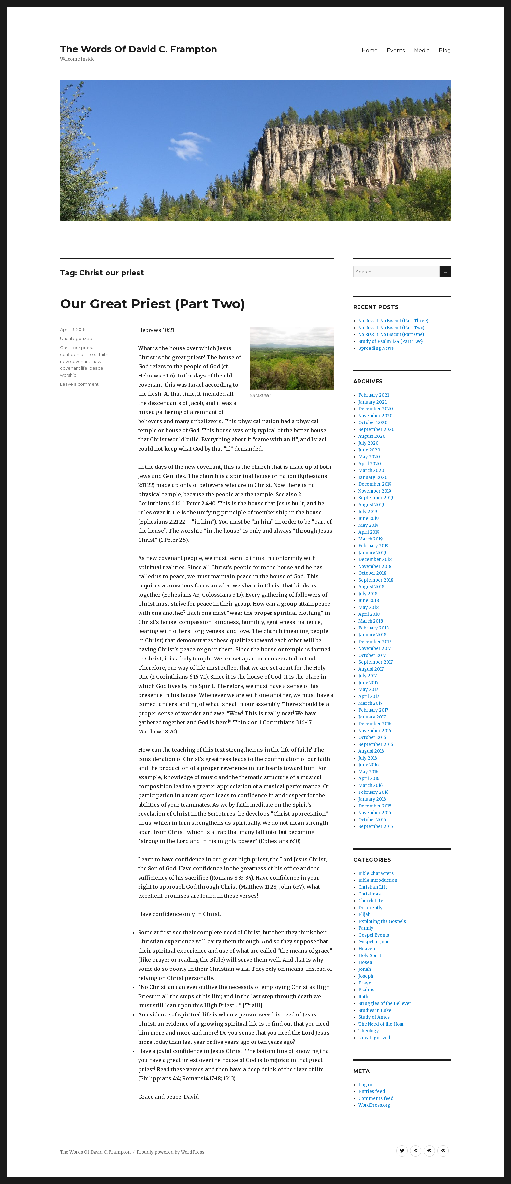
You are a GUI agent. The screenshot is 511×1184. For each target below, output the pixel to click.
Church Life (370, 901)
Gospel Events (373, 935)
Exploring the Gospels (382, 921)
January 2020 (372, 477)
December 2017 (374, 641)
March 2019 (370, 539)
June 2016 (368, 765)
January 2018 (372, 635)
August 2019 (371, 505)
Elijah (364, 914)
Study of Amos (374, 1017)
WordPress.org (374, 1105)
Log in (365, 1085)
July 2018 (367, 594)
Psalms (366, 990)
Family (365, 928)
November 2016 (374, 730)
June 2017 (368, 683)
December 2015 (374, 806)
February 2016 (373, 792)
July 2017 (367, 676)
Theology (368, 1031)
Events (396, 50)
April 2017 (368, 696)
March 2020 (371, 470)
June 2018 (368, 600)
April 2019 (368, 532)
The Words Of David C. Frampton (138, 48)
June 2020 (369, 450)
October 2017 (372, 655)
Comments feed (376, 1098)
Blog (445, 50)
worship (68, 374)
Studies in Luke (374, 1010)
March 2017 (370, 703)
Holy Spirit (369, 955)
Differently (370, 907)
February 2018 (373, 628)
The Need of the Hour (381, 1024)
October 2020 (372, 422)
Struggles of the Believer (384, 1003)
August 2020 (372, 436)
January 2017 (372, 717)
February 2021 (373, 395)
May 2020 (369, 457)
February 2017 (373, 710)
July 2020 (368, 443)
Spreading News (376, 348)
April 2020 (369, 463)
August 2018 (371, 587)
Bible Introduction (377, 880)
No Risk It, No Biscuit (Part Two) (391, 328)
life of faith (97, 354)
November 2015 (374, 813)
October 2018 (372, 573)
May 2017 (368, 689)
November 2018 (374, 566)
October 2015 (372, 819)
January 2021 (372, 402)
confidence (72, 354)
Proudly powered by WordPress (170, 1152)
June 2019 (368, 518)
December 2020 (375, 409)
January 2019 (372, 552)
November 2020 (375, 416)
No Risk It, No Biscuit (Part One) (391, 334)
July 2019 (367, 511)
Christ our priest (76, 347)
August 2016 (371, 751)
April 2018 (369, 614)
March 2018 (370, 621)
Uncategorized (76, 338)
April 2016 (368, 778)
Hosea (365, 962)
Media (422, 50)
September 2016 (375, 744)
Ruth (363, 996)
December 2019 (374, 484)
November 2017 (374, 648)
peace (96, 368)
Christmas (369, 894)
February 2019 (373, 546)
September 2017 (375, 662)
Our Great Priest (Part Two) (152, 304)
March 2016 (370, 785)
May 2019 (368, 525)
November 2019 (374, 491)
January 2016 (372, 799)
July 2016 (367, 758)
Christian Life (373, 887)
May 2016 (368, 772)
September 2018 (375, 580)
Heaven (366, 949)
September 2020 (376, 429)
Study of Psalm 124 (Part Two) (390, 341)
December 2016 (374, 724)
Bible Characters (376, 873)
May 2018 (368, 607)
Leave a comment (79, 384)
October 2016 (372, 737)
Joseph (365, 976)
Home (370, 50)
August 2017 (371, 669)
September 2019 (375, 498)
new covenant (75, 361)
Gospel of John (374, 942)
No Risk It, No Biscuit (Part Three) (393, 321)
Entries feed (371, 1091)
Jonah (364, 969)
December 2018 (375, 559)
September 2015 (375, 826)
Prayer (365, 983)
